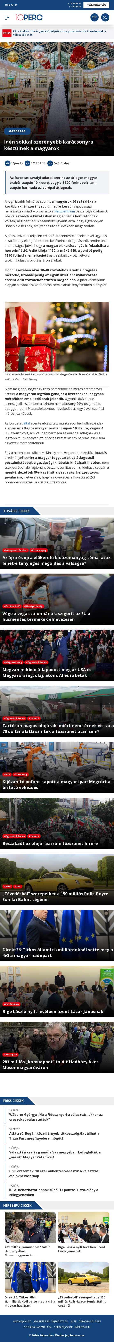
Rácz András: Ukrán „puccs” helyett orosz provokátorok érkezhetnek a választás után (59, 33)
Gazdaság (17, 131)
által (26, 423)
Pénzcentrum (64, 211)
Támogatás (96, 5)
